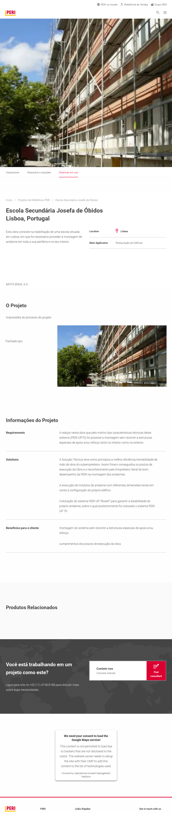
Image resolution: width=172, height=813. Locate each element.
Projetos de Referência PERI (34, 200)
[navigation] (128, 670)
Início (9, 200)
